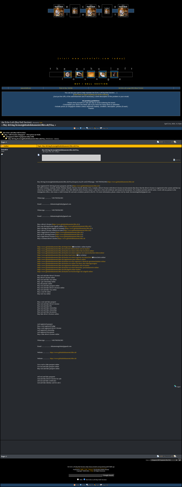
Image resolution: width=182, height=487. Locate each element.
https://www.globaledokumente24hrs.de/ (121, 182)
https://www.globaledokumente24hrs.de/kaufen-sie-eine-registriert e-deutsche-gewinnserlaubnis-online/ (71, 261)
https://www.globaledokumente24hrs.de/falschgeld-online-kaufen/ (59, 269)
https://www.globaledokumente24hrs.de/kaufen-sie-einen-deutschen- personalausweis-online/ (68, 267)
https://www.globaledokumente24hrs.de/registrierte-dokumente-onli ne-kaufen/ (63, 265)
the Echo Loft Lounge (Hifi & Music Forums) (131, 88)
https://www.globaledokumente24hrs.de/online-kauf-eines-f (57, 255)
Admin (56, 139)
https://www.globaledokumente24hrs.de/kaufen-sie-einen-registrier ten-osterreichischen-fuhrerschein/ (70, 253)
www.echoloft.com (26, 88)
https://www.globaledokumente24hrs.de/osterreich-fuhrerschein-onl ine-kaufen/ (63, 249)
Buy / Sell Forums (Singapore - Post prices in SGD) (22, 135)
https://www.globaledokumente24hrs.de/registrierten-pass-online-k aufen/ (61, 259)
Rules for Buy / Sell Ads (66, 88)
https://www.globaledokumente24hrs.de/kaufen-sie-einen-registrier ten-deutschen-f (64, 257)
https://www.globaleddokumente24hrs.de (71, 238)
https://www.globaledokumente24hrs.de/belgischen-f (54, 247)
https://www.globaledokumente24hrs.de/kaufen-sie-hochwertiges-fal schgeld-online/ (65, 271)
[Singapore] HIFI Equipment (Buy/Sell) (20, 137)
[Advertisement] (91, 37)
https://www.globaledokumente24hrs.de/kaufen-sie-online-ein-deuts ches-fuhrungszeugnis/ (67, 263)
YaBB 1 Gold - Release (86, 469)
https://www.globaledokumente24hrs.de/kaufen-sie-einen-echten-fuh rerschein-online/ (65, 251)
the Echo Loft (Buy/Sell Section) (14, 133)
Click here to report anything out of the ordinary (91, 95)
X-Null (91, 471)
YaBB (40, 122)
